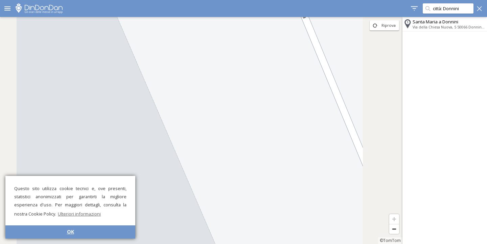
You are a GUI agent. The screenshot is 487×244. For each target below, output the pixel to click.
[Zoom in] (394, 219)
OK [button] (70, 231)
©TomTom (390, 240)
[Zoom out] (394, 229)
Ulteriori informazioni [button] (79, 214)
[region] (201, 130)
